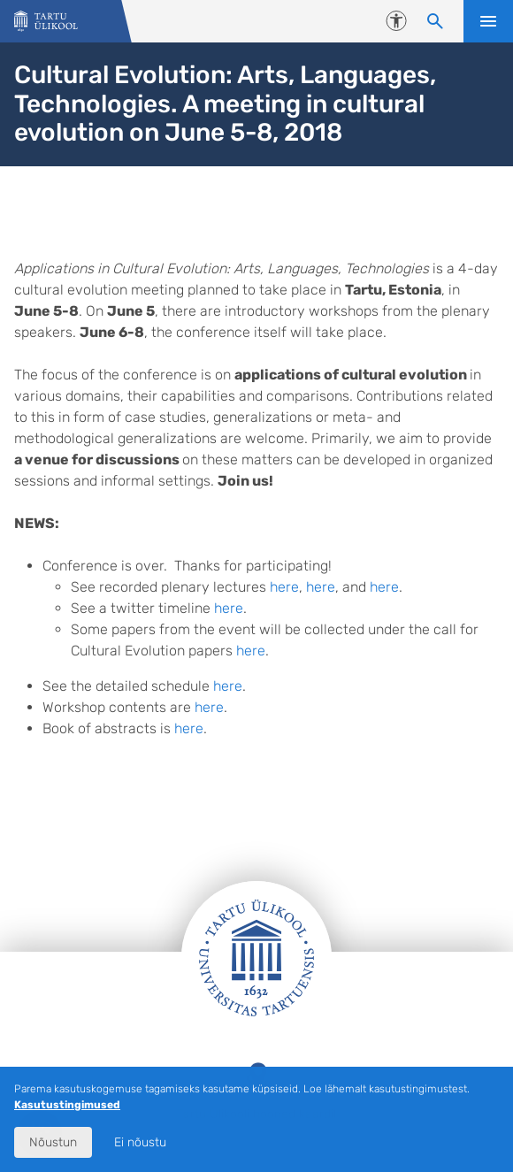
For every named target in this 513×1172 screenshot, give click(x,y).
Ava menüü (488, 21)
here (284, 586)
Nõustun (53, 1142)
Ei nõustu (140, 1142)
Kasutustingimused (67, 1105)
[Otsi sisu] (435, 21)
